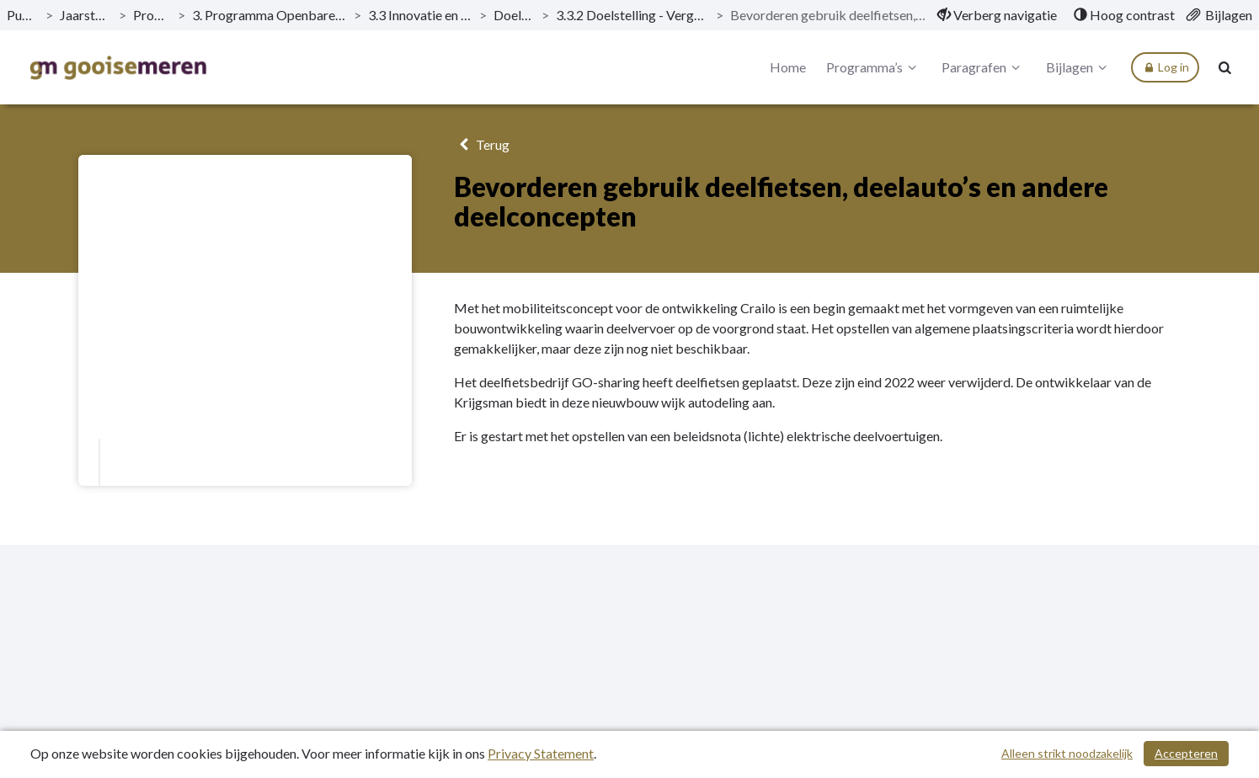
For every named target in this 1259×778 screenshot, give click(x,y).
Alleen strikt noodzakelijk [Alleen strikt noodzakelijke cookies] (1067, 753)
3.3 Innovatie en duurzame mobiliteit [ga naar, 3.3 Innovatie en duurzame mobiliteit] (420, 15)
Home (788, 67)
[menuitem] (997, 15)
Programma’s (873, 67)
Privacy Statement (541, 753)
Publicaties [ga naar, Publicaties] (23, 15)
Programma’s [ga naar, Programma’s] (152, 15)
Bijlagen (1079, 67)
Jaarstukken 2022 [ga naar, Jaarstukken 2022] (85, 15)
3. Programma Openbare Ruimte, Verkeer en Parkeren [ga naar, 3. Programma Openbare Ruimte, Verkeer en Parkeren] (269, 15)
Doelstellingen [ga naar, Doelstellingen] (514, 15)
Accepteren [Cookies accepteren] (1186, 753)
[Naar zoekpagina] (1225, 67)
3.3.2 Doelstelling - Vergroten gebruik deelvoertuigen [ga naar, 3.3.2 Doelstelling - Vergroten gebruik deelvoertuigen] (632, 15)
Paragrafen (983, 67)
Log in (1165, 67)
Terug (481, 144)
